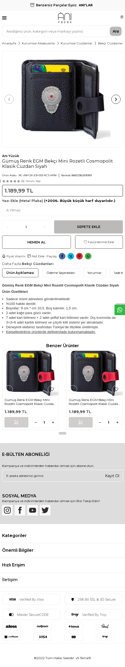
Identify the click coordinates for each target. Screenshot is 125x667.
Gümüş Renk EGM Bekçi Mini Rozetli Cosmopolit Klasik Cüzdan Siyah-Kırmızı (30, 402)
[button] (9, 99)
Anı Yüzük (10, 156)
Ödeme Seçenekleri (60, 273)
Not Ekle (36, 256)
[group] (62, 99)
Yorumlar (94, 273)
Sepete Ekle (88, 227)
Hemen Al (36, 242)
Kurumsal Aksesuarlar (38, 43)
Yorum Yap (33, 181)
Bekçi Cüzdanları (111, 43)
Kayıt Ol (112, 475)
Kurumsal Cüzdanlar (76, 43)
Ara (116, 31)
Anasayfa (9, 43)
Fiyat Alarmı (13, 256)
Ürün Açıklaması (20, 273)
